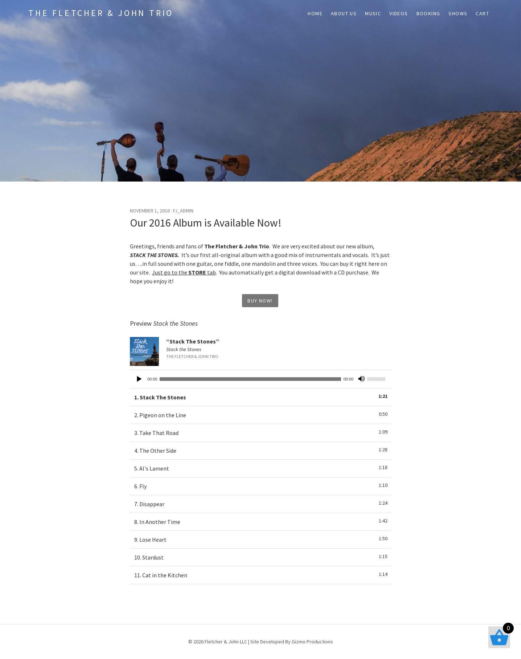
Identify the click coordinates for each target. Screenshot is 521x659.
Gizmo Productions (312, 641)
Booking (428, 13)
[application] (260, 379)
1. (160, 397)
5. (151, 468)
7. (149, 504)
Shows (457, 13)
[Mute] (361, 379)
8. (157, 521)
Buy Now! (259, 300)
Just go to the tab (184, 272)
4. (155, 450)
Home (315, 13)
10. (149, 557)
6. (140, 486)
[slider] (250, 379)
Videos (398, 13)
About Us (344, 13)
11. (160, 575)
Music (373, 13)
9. (150, 539)
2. (160, 415)
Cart (482, 13)
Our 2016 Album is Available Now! (206, 222)
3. (156, 432)
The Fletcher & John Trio (100, 13)
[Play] (139, 379)
